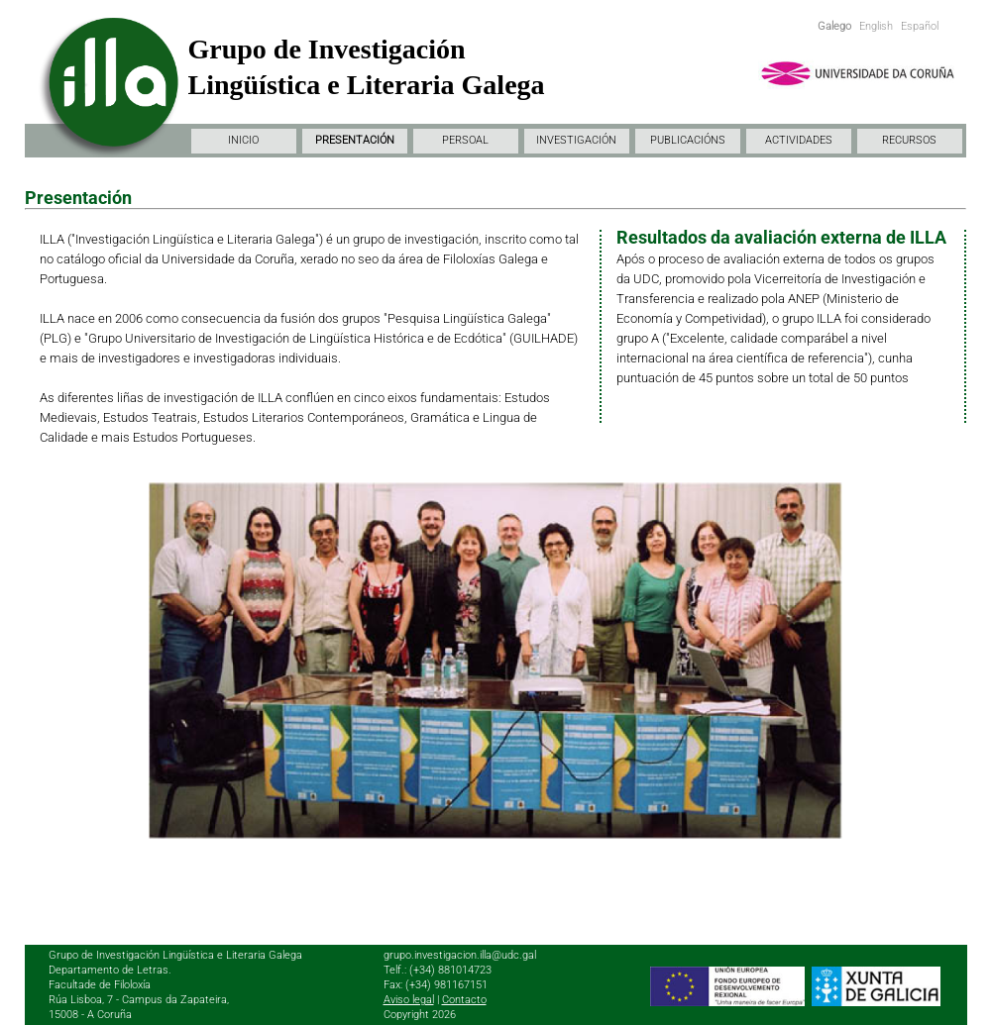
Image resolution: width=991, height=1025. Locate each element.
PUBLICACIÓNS (687, 140)
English (876, 26)
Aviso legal (409, 999)
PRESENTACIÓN (354, 140)
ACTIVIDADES (798, 140)
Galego (834, 26)
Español (919, 26)
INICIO (243, 140)
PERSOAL (465, 140)
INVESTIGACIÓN (576, 140)
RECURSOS (909, 140)
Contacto (464, 999)
